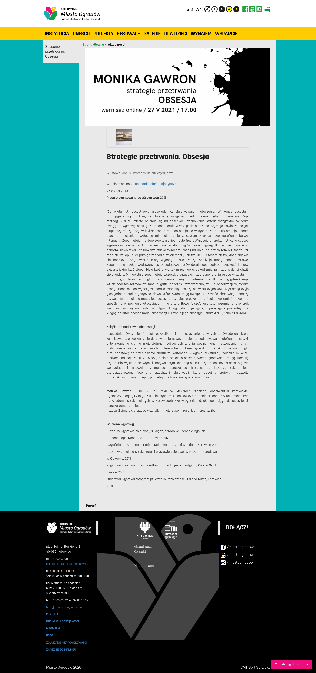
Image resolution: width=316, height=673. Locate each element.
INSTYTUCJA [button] (57, 33)
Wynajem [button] (201, 33)
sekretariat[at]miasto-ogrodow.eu (67, 563)
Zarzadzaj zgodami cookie (291, 664)
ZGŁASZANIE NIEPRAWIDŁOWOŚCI (66, 642)
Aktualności (116, 44)
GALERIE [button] (152, 33)
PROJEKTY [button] (103, 33)
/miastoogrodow (237, 547)
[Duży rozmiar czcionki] (198, 9)
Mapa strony (144, 565)
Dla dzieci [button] (175, 33)
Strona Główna (93, 44)
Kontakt (140, 551)
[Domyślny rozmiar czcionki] (188, 9)
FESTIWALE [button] (128, 33)
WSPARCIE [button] (226, 33)
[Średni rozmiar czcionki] (193, 9)
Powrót (92, 506)
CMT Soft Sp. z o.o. (255, 667)
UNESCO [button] (81, 33)
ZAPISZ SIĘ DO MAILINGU (61, 649)
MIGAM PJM (53, 628)
